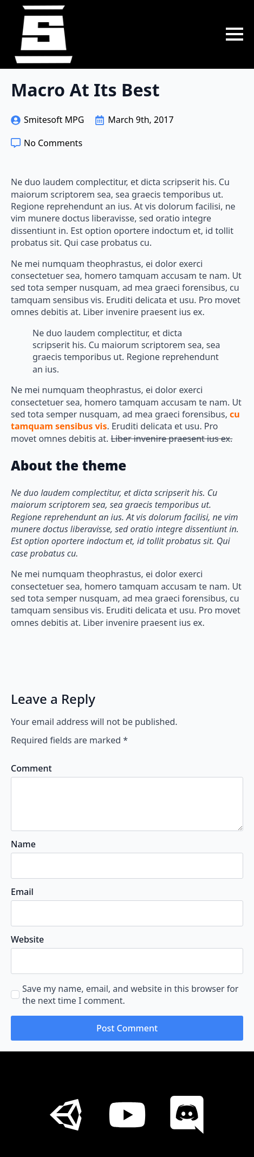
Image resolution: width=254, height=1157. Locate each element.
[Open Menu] (234, 34)
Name (23, 844)
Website (27, 939)
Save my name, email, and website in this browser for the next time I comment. (130, 994)
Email (22, 891)
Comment (31, 768)
